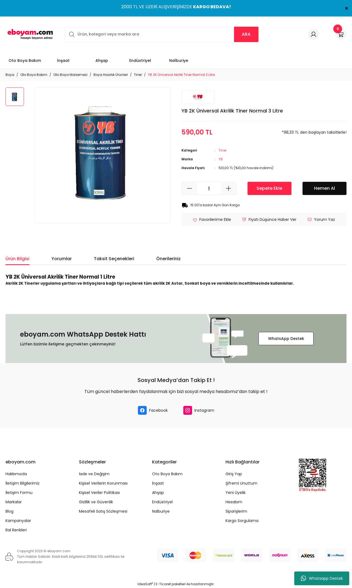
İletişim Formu (19, 492)
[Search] (161, 34)
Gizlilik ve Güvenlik (96, 502)
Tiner (223, 150)
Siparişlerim (236, 511)
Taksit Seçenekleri (114, 258)
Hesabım (234, 502)
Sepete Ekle (269, 188)
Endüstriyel (162, 502)
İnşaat (158, 483)
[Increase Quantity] (228, 188)
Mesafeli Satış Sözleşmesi (103, 511)
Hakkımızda (16, 474)
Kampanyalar (18, 520)
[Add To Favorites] (212, 219)
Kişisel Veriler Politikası (99, 492)
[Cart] (341, 34)
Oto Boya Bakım (167, 474)
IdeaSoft (145, 584)
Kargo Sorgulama (242, 520)
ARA (246, 34)
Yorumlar (61, 258)
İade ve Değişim (94, 474)
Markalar (14, 502)
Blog (9, 511)
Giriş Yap (234, 474)
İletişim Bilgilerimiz (23, 483)
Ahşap (158, 492)
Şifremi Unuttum (241, 483)
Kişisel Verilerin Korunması (103, 483)
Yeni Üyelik (236, 492)
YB (221, 159)
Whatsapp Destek (322, 578)
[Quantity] (209, 188)
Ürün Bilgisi (17, 258)
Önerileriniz (168, 258)
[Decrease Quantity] (189, 188)
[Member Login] (313, 34)
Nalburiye (161, 511)
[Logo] (29, 34)
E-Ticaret (163, 584)
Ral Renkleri (16, 530)
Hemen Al (324, 188)
